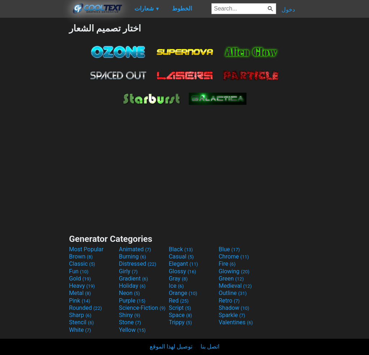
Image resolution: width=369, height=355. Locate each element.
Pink (79, 300)
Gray (178, 278)
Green (231, 278)
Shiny (129, 315)
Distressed (137, 263)
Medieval (235, 285)
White (80, 329)
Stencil (81, 322)
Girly (128, 271)
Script (180, 307)
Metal (80, 293)
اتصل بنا (210, 346)
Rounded (85, 307)
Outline (233, 293)
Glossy (182, 271)
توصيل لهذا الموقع (171, 346)
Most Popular (86, 249)
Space (180, 315)
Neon (129, 293)
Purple (132, 300)
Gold (80, 278)
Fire (227, 263)
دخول (288, 9)
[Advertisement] (34, 131)
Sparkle (232, 315)
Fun (79, 271)
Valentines (236, 322)
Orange (183, 293)
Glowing (234, 271)
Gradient (133, 278)
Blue (229, 249)
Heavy (82, 285)
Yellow (132, 329)
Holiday (132, 285)
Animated (135, 249)
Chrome (234, 256)
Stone (130, 322)
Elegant (183, 263)
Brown (81, 256)
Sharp (80, 315)
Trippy (180, 322)
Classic (82, 263)
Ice (176, 285)
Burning (132, 256)
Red (179, 300)
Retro (229, 300)
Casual (181, 256)
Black (181, 249)
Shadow (234, 307)
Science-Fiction (142, 307)
